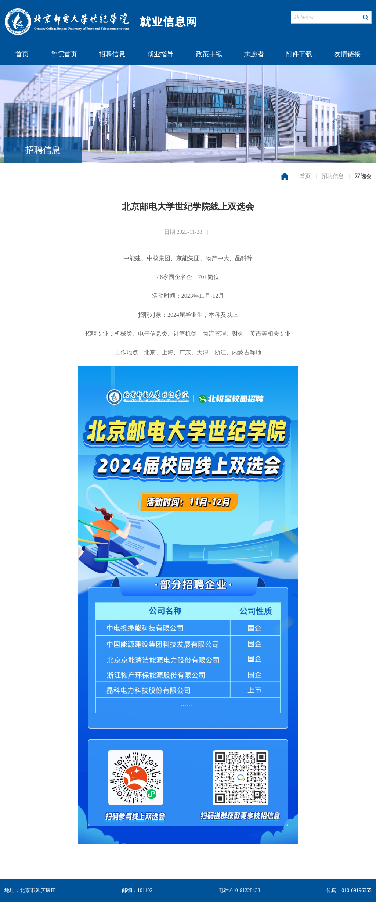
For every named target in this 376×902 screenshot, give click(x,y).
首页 (22, 54)
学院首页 (64, 54)
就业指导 (160, 54)
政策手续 (209, 54)
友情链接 (347, 54)
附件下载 (299, 54)
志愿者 (254, 54)
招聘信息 (112, 54)
